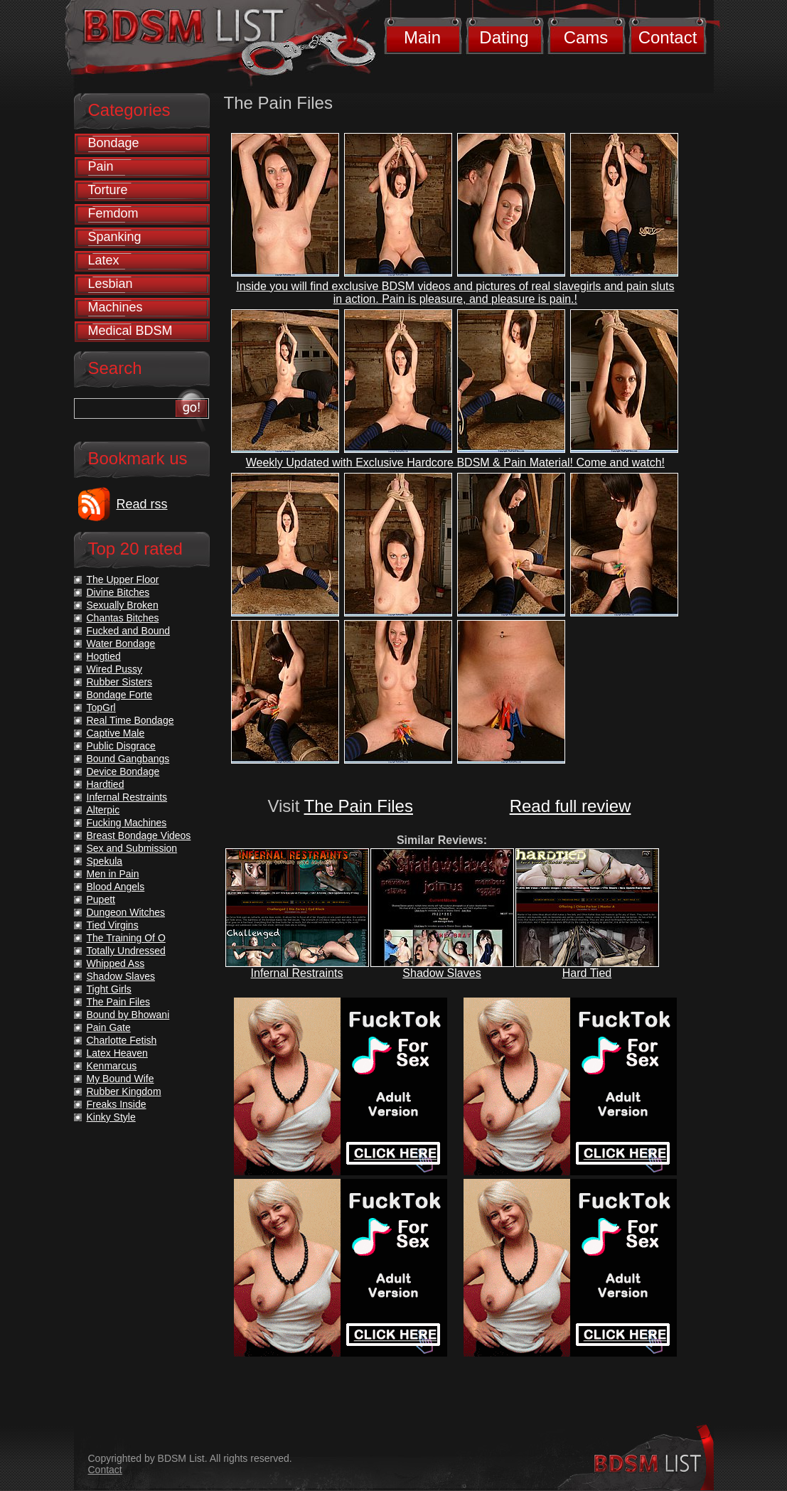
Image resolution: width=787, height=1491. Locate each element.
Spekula (105, 861)
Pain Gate (109, 1027)
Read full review (570, 806)
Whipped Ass (116, 963)
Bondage (113, 143)
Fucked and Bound (129, 630)
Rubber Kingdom (124, 1091)
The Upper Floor (123, 579)
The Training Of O (126, 938)
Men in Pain (113, 874)
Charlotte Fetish (122, 1040)
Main (422, 37)
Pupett (101, 899)
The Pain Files (358, 806)
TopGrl (101, 707)
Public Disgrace (121, 746)
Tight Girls (109, 989)
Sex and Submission (132, 848)
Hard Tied (586, 973)
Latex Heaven (117, 1053)
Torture (108, 190)
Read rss (142, 504)
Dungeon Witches (126, 912)
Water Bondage (121, 643)
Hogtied (104, 656)
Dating (503, 37)
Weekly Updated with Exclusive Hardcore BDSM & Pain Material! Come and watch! (455, 462)
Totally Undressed (126, 950)
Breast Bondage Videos (139, 835)
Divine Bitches (118, 592)
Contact (667, 37)
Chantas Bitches (123, 618)
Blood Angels (116, 886)
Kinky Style (111, 1117)
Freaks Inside (116, 1104)
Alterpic (103, 810)
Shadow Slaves (441, 973)
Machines (115, 307)
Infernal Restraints (297, 973)
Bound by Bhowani (128, 1014)
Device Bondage (123, 771)
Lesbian (110, 284)
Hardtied (105, 784)
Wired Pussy (115, 669)
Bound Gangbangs (128, 758)
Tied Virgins (113, 925)
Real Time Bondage (130, 720)
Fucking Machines (127, 822)
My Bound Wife (120, 1078)
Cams (586, 37)
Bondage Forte (120, 694)
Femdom (113, 213)
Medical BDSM (130, 331)
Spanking (114, 237)
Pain (101, 166)
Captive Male (116, 733)
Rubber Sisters (120, 682)
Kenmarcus (112, 1066)
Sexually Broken (123, 605)
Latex (103, 260)
